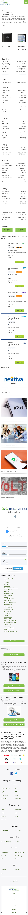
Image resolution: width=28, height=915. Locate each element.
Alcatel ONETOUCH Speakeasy (11, 587)
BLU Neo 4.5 (7, 626)
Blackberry (18, 869)
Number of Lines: (14, 528)
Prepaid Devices (19, 852)
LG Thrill (6, 597)
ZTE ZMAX (6, 615)
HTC (2, 813)
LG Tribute (6, 584)
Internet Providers (6, 841)
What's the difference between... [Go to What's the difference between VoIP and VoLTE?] (8, 497)
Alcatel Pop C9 (7, 600)
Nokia (16, 816)
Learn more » (5, 74)
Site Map (14, 909)
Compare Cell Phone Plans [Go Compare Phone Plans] (14, 686)
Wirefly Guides (14, 881)
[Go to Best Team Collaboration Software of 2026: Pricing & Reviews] (14, 433)
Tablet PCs (18, 830)
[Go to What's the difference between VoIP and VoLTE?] (14, 486)
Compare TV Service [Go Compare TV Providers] (14, 720)
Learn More (14, 641)
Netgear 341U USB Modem (10, 602)
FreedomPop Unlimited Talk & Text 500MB (13, 318)
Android (3, 869)
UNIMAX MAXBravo (8, 593)
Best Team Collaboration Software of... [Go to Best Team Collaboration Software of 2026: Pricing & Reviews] (9, 445)
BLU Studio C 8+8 (8, 618)
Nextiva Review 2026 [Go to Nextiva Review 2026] (5, 392)
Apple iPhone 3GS (8, 611)
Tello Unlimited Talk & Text (13, 269)
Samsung (4, 819)
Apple (3, 809)
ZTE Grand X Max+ (8, 629)
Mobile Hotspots (5, 830)
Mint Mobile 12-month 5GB (14, 244)
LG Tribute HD (7, 613)
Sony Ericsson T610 (8, 609)
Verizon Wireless (5, 788)
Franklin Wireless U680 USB (10, 631)
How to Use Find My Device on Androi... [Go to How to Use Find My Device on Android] (9, 471)
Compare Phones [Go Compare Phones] (14, 690)
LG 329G (6, 580)
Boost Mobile (18, 798)
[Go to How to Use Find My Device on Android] (14, 459)
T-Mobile (17, 792)
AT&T (16, 788)
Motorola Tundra (7, 624)
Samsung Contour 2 (8, 578)
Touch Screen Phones (5, 857)
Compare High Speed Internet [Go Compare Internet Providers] (14, 724)
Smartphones (5, 852)
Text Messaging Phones (19, 857)
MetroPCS (4, 798)
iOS (2, 873)
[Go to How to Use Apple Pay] (14, 407)
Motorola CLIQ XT (8, 607)
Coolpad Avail (7, 591)
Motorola (3, 816)
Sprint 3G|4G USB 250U (9, 598)
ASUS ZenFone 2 (8, 595)
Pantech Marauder (8, 589)
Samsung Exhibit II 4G (9, 628)
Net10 (16, 795)
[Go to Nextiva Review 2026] (14, 381)
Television (17, 841)
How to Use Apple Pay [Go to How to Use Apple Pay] (5, 418)
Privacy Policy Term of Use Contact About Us (14, 901)
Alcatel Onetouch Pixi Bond (10, 620)
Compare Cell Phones (5, 4)
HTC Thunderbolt (8, 617)
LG (16, 813)
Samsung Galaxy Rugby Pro (10, 622)
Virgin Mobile (4, 795)
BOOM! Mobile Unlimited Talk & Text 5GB (13, 344)
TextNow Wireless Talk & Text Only (13, 293)
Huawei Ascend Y (8, 604)
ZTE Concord (7, 606)
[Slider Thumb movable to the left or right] (7, 547)
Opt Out (14, 912)
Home (14, 893)
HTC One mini (7, 586)
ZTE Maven (6, 582)
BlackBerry (18, 809)
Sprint (3, 792)
